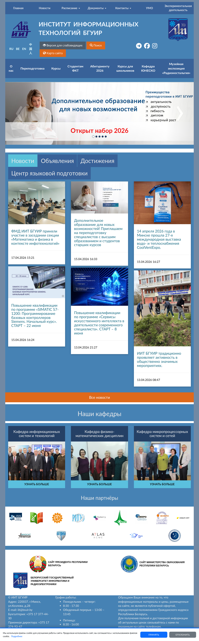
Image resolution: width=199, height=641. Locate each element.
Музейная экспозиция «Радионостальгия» (176, 68)
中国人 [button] (30, 49)
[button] (95, 45)
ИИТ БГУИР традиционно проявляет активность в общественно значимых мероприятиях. (159, 359)
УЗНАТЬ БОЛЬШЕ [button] (36, 484)
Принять (153, 634)
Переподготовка (32, 68)
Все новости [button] (99, 397)
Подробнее (24, 636)
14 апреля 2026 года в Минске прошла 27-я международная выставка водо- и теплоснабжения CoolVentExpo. (159, 239)
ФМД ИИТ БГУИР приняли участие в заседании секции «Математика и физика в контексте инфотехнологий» (35, 237)
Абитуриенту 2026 (99, 68)
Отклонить (182, 634)
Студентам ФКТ (75, 68)
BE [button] (18, 49)
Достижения (97, 160)
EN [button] (24, 49)
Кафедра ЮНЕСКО (148, 68)
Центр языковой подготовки (49, 173)
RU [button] (11, 49)
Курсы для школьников (125, 68)
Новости (22, 160)
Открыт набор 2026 (99, 130)
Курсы (55, 68)
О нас (11, 68)
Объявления (57, 160)
